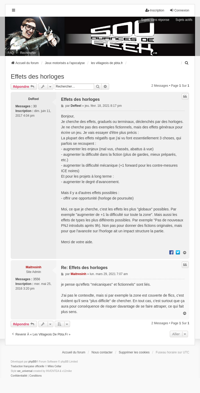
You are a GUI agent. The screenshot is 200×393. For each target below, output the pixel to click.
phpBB (32, 361)
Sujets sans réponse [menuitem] (155, 20)
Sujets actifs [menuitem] (184, 20)
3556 (36, 279)
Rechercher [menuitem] (28, 53)
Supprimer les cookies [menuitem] (134, 352)
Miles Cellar (54, 366)
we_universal (24, 371)
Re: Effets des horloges (84, 267)
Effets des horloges (37, 76)
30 (34, 106)
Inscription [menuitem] (154, 10)
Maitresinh (33, 267)
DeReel (33, 99)
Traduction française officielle (27, 366)
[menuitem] (187, 63)
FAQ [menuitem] (11, 53)
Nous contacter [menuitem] (102, 352)
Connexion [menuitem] (179, 10)
